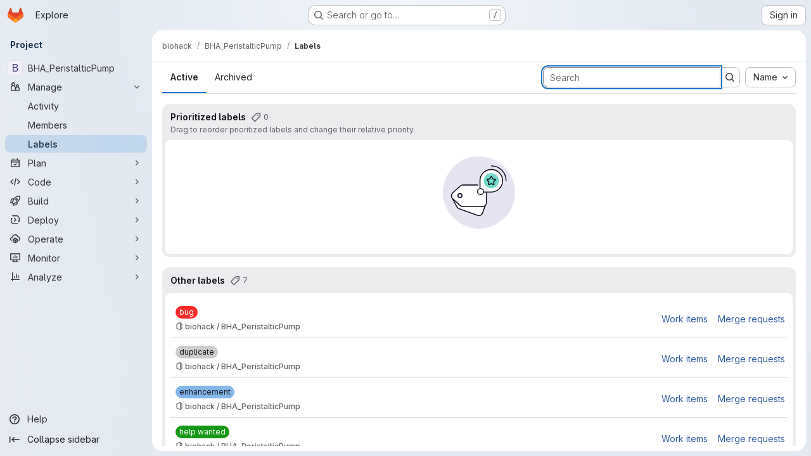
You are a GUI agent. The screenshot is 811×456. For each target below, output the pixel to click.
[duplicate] (197, 352)
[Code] (76, 182)
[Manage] (76, 87)
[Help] (76, 419)
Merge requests (751, 319)
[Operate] (76, 239)
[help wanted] (202, 432)
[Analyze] (76, 277)
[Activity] (76, 106)
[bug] (187, 312)
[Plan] (76, 163)
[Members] (76, 125)
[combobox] (770, 77)
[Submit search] (730, 77)
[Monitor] (76, 258)
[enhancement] (205, 392)
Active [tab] (184, 77)
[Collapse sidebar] (76, 439)
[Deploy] (76, 220)
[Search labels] (631, 77)
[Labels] (76, 144)
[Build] (76, 201)
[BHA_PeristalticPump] (76, 68)
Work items (684, 319)
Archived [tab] (233, 77)
